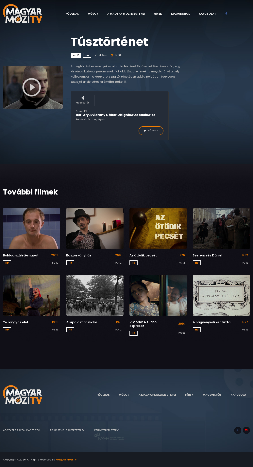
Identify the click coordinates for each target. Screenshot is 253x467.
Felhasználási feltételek (67, 430)
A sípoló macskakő (81, 322)
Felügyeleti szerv (109, 434)
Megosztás (83, 100)
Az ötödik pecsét (143, 255)
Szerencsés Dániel (207, 255)
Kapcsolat (207, 14)
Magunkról (180, 14)
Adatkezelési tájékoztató (21, 430)
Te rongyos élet (15, 322)
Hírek (158, 14)
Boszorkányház (78, 255)
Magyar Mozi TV (66, 459)
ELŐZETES (151, 130)
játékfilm (101, 55)
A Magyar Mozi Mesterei (126, 14)
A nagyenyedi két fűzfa (211, 322)
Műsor (93, 14)
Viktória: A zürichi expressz (143, 324)
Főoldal (72, 14)
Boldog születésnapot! (21, 255)
